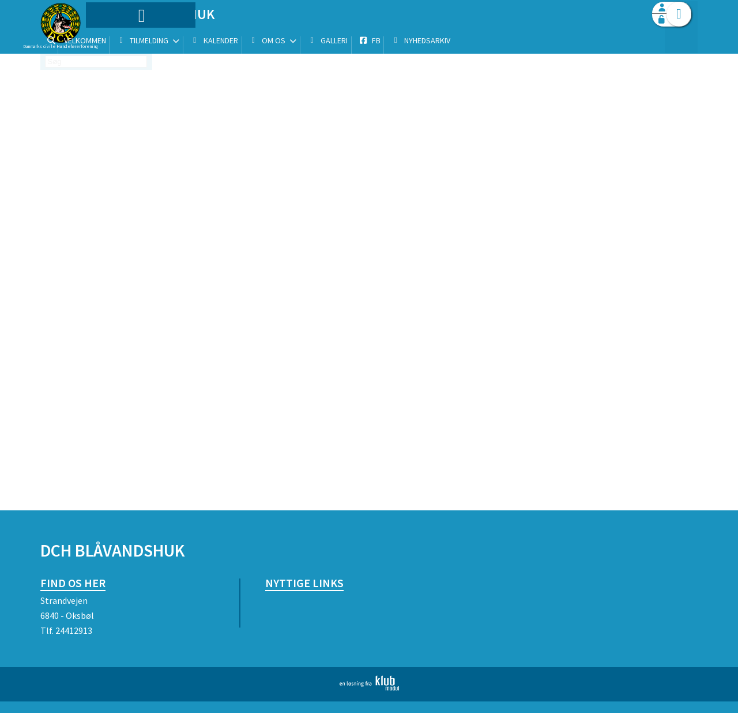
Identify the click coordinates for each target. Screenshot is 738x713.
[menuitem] (112, 39)
